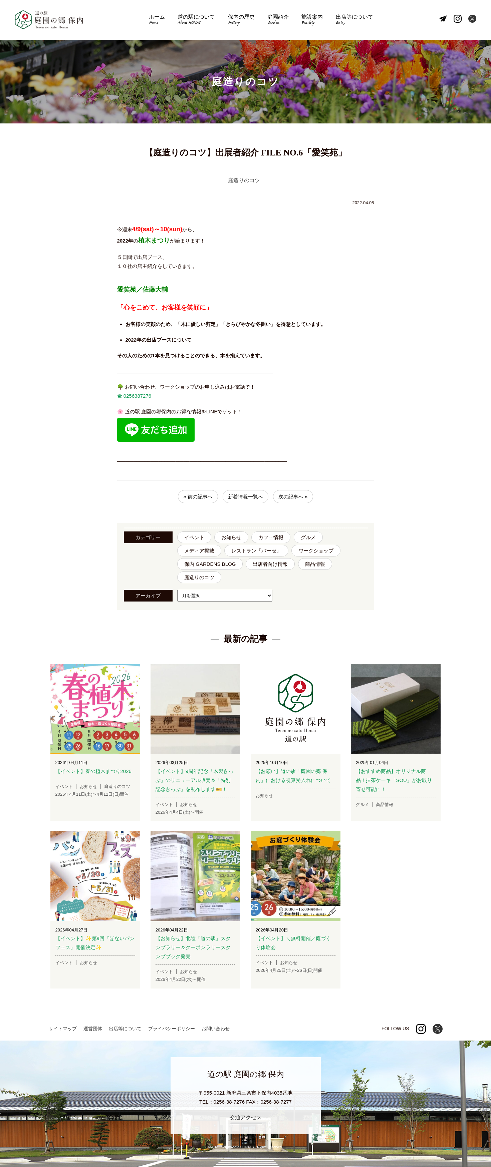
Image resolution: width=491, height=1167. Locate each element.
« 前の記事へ (198, 496)
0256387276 (137, 396)
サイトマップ (63, 1028)
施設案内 (312, 20)
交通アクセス (246, 1117)
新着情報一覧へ (245, 496)
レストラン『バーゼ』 (256, 550)
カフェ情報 (270, 537)
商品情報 (315, 564)
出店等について (354, 20)
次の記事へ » (293, 496)
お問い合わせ (216, 1028)
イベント (194, 537)
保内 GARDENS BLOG (210, 564)
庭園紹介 (278, 20)
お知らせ (231, 537)
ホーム (157, 20)
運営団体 (92, 1028)
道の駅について (196, 20)
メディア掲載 (199, 550)
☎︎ (119, 396)
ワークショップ (315, 550)
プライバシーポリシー (171, 1028)
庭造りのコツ (199, 577)
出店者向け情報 (270, 564)
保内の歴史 (241, 20)
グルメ (308, 537)
